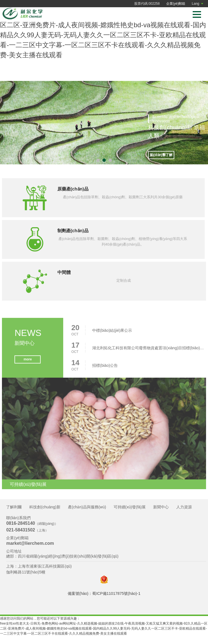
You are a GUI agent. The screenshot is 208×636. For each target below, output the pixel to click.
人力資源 (184, 507)
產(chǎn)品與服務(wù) (87, 507)
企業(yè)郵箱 (175, 4)
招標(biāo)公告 (105, 367)
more (27, 361)
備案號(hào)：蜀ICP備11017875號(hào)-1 (104, 593)
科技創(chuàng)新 (44, 507)
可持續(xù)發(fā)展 (130, 507)
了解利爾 (14, 507)
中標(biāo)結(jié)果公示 (112, 332)
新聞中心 (161, 507)
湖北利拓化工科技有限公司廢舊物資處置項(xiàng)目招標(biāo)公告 (148, 350)
